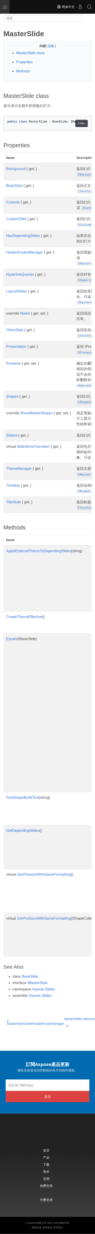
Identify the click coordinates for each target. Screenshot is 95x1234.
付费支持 (46, 1200)
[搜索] (43, 18)
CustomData (16, 219)
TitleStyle (13, 502)
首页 (46, 1150)
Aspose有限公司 (37, 1222)
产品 (46, 1157)
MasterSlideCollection (79, 1021)
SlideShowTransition (33, 446)
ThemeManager (19, 469)
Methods (23, 71)
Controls (13, 202)
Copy (81, 123)
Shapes (12, 396)
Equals (11, 639)
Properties (24, 62)
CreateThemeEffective (24, 617)
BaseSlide (30, 976)
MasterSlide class (30, 53)
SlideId (11, 435)
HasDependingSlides (23, 236)
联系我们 (58, 1227)
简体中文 (66, 7)
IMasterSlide (37, 983)
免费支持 (46, 1185)
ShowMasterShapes (36, 413)
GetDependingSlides (22, 830)
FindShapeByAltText (22, 797)
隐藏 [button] (51, 46)
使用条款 (48, 1227)
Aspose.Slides (43, 989)
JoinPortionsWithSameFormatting (44, 874)
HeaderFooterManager (24, 252)
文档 (46, 1178)
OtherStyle (14, 330)
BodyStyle (14, 186)
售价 (46, 1171)
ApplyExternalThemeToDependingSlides (38, 551)
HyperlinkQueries (20, 274)
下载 (46, 1164)
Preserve (13, 363)
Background (15, 169)
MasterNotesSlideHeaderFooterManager (35, 1022)
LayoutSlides (16, 291)
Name (25, 313)
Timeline (13, 485)
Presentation (16, 347)
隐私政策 (37, 1227)
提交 (47, 1096)
